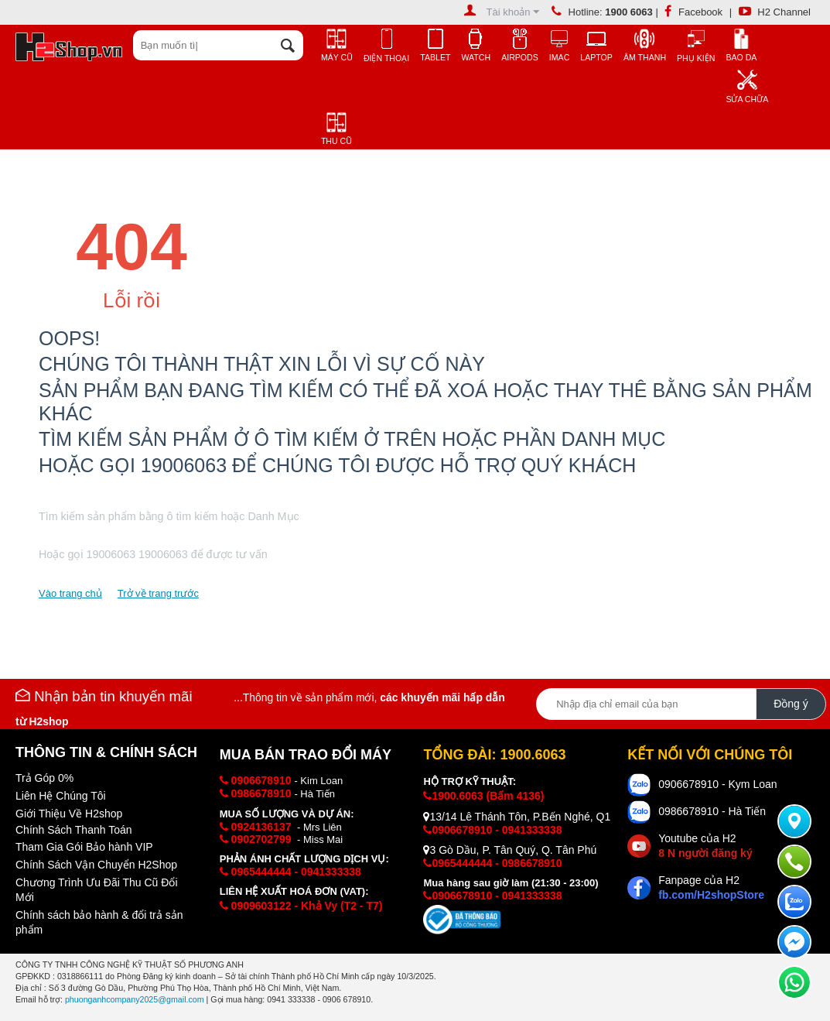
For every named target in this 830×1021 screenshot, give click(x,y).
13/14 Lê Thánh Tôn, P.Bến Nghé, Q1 (516, 816)
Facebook (693, 12)
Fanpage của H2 (711, 887)
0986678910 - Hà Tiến (712, 811)
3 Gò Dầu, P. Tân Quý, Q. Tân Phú (509, 850)
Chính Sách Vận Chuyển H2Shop (96, 864)
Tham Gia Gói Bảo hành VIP (84, 847)
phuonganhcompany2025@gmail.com (134, 999)
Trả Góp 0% (44, 778)
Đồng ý (791, 703)
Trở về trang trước (158, 593)
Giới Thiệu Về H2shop (68, 813)
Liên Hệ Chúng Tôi (60, 796)
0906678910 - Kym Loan (717, 784)
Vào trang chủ (70, 593)
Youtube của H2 (705, 845)
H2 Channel (775, 12)
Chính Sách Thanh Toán (73, 830)
